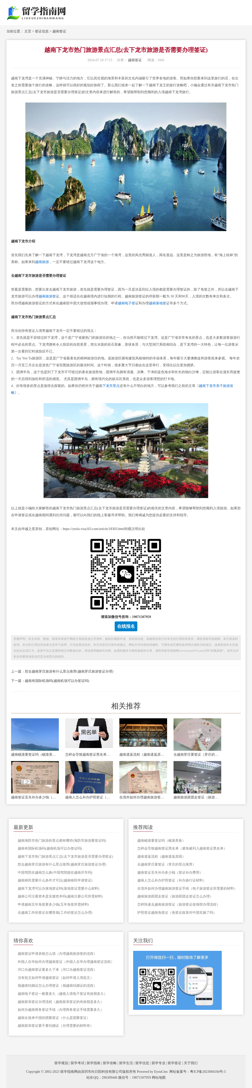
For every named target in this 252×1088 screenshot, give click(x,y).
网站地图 (159, 1077)
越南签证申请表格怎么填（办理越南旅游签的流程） (57, 954)
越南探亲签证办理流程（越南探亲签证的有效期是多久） (61, 1002)
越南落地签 (157, 303)
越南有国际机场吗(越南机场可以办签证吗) (50, 848)
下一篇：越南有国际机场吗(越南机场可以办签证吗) (50, 681)
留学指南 (93, 1063)
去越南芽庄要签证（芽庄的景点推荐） (197, 754)
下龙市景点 (111, 386)
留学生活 (126, 1063)
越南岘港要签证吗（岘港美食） (35, 754)
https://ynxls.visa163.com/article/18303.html (94, 529)
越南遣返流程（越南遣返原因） (143, 754)
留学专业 (158, 1063)
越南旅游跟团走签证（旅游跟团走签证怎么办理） (197, 797)
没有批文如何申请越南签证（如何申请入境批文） (56, 978)
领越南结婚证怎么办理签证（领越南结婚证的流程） (57, 985)
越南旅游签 (47, 296)
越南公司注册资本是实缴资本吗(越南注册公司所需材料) (60, 896)
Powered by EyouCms (152, 1071)
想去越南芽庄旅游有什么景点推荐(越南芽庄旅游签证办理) (62, 864)
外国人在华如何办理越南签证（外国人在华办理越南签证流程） (66, 962)
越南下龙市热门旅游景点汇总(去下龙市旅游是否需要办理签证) (65, 856)
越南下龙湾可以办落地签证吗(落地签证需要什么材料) (58, 888)
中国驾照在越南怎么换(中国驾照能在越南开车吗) (55, 872)
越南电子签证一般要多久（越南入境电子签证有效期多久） (62, 994)
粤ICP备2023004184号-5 (208, 1071)
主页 (27, 31)
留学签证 (174, 1063)
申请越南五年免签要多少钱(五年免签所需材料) (53, 904)
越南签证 (59, 31)
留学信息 (142, 1063)
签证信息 (42, 31)
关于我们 (191, 1063)
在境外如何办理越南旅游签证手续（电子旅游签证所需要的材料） (143, 797)
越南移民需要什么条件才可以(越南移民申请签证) (55, 880)
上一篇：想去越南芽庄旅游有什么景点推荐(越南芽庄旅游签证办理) (62, 671)
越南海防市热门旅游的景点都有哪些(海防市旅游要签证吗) (62, 840)
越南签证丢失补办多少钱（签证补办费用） (35, 797)
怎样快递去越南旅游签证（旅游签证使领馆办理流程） (178, 904)
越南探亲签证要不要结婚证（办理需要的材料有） (56, 1026)
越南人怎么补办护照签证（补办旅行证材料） (89, 797)
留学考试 (77, 1063)
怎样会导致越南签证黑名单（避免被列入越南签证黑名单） (89, 754)
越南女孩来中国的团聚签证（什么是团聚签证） (54, 1018)
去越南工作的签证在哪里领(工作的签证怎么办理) (55, 912)
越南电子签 (126, 303)
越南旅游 (42, 262)
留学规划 (61, 1063)
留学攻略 (110, 1063)
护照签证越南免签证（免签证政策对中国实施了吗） (177, 912)
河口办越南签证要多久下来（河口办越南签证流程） (57, 969)
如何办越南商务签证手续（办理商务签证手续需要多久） (61, 1010)
